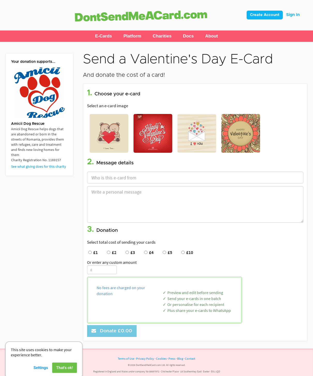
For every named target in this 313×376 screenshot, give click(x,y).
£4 (149, 252)
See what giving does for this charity (38, 166)
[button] (103, 36)
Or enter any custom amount (112, 262)
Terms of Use (126, 358)
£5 (167, 252)
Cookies (161, 358)
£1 (93, 252)
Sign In (293, 15)
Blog (180, 358)
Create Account (264, 15)
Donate (111, 330)
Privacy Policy (145, 358)
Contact (190, 358)
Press (171, 358)
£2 (111, 252)
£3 (130, 252)
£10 (187, 252)
